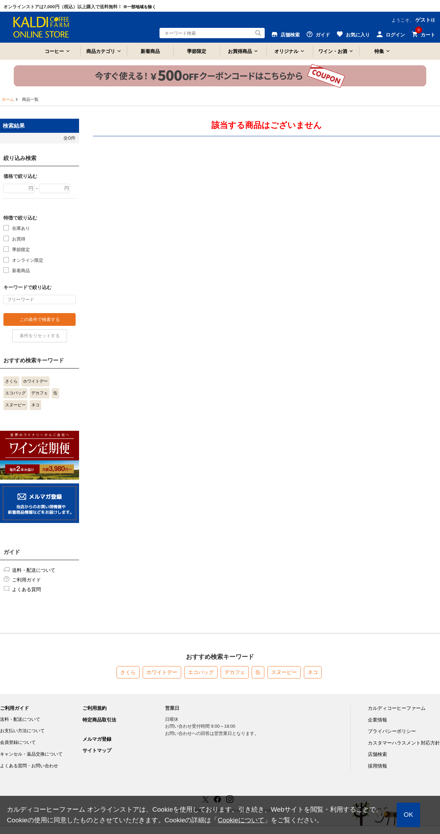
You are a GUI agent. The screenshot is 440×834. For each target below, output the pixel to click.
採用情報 (377, 766)
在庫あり (21, 228)
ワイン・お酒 (332, 51)
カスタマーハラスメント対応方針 (404, 743)
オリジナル (286, 51)
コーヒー (54, 51)
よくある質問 (26, 589)
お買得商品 (240, 51)
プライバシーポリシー (392, 731)
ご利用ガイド (26, 579)
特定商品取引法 (99, 720)
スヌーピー (15, 405)
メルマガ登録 (96, 739)
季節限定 (196, 51)
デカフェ (39, 393)
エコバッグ (15, 393)
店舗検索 (377, 754)
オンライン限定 (27, 260)
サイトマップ (96, 750)
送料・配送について (33, 570)
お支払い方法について (22, 730)
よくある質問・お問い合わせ (29, 765)
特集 (379, 51)
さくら (11, 381)
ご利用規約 (94, 708)
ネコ (35, 405)
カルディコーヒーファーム (397, 708)
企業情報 (377, 720)
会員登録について (18, 742)
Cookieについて (241, 820)
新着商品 (150, 51)
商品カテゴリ (100, 51)
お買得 (18, 239)
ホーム (8, 99)
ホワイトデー (35, 381)
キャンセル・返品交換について (31, 754)
